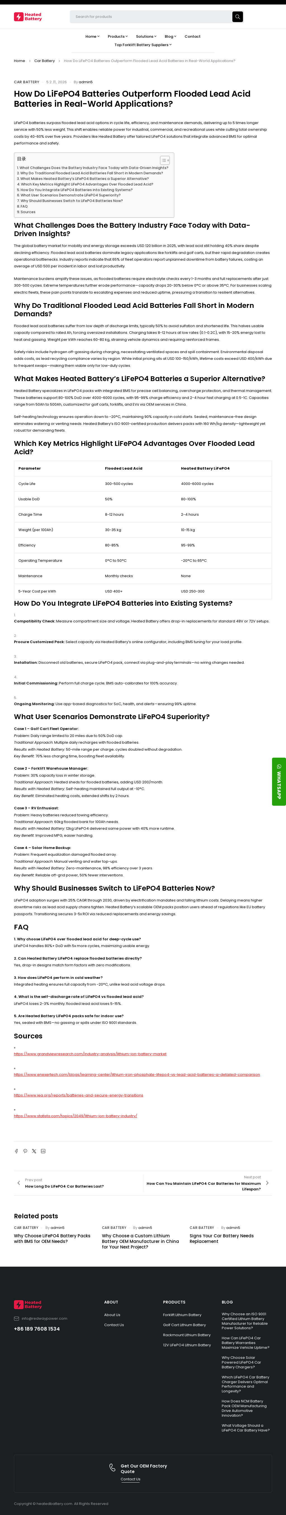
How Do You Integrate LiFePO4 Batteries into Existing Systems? (77, 189)
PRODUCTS (174, 1302)
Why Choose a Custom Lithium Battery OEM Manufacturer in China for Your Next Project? (140, 1241)
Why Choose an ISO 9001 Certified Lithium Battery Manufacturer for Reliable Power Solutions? (245, 1321)
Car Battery (44, 60)
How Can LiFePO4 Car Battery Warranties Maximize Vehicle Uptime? (246, 1342)
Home (19, 60)
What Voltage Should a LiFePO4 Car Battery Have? (246, 1428)
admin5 (86, 82)
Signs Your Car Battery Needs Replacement (222, 1238)
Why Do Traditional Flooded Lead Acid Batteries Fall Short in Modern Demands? (91, 173)
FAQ (24, 206)
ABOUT (111, 1302)
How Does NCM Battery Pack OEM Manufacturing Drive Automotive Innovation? (244, 1408)
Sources (28, 212)
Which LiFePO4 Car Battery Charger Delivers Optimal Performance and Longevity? (245, 1384)
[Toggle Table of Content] (162, 160)
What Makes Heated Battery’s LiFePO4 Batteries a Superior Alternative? (84, 178)
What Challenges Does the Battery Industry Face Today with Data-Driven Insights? (94, 167)
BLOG (227, 1302)
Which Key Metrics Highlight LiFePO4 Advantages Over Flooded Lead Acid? (87, 184)
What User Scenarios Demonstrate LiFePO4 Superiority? (71, 195)
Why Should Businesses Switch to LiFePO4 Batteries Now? (72, 200)
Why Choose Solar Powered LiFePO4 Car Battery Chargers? (241, 1362)
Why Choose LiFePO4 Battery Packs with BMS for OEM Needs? (52, 1238)
